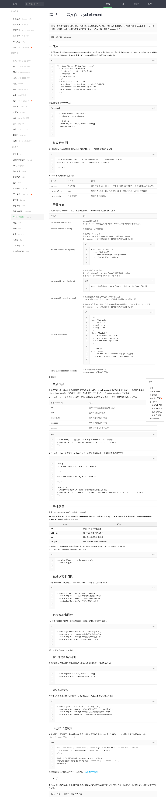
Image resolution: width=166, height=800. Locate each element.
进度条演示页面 (91, 772)
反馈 (150, 4)
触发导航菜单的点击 (64, 657)
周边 (137, 4)
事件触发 (58, 506)
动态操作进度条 (63, 728)
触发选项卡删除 (63, 614)
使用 (55, 46)
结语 (55, 779)
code (153, 61)
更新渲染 (52, 377)
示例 (122, 4)
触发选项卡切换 (63, 576)
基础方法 (58, 204)
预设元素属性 (61, 142)
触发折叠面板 (60, 690)
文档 (108, 4)
